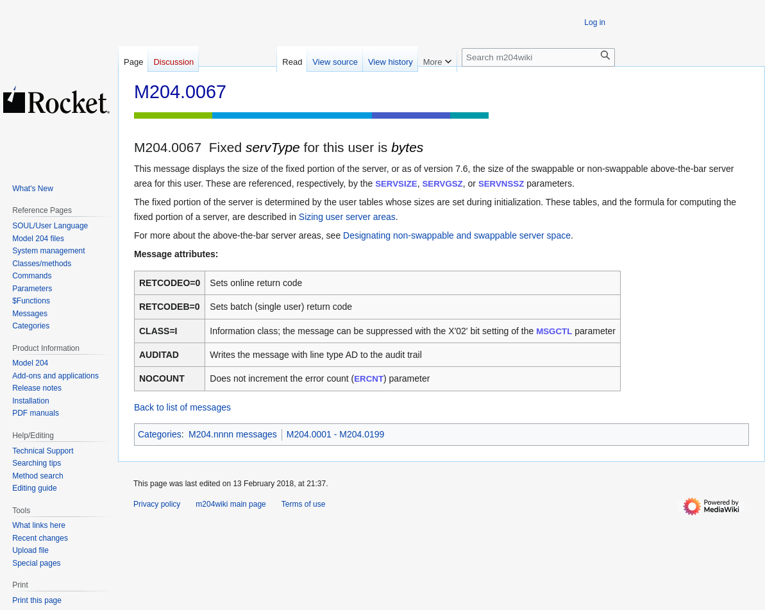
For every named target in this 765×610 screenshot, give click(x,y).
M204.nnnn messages (233, 434)
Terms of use (304, 504)
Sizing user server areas (347, 217)
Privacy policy (156, 504)
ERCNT (368, 379)
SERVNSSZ (501, 184)
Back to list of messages (182, 407)
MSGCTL (554, 331)
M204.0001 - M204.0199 (336, 434)
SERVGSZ (442, 184)
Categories (159, 434)
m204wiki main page (230, 504)
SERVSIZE (396, 184)
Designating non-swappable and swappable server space (457, 235)
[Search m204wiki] (538, 57)
